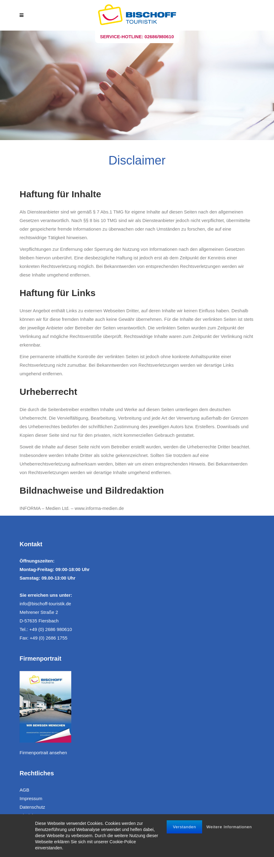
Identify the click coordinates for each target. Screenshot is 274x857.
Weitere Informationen (229, 827)
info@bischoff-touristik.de (45, 603)
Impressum (31, 798)
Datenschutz (32, 807)
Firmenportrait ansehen (43, 752)
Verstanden (184, 827)
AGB (24, 789)
